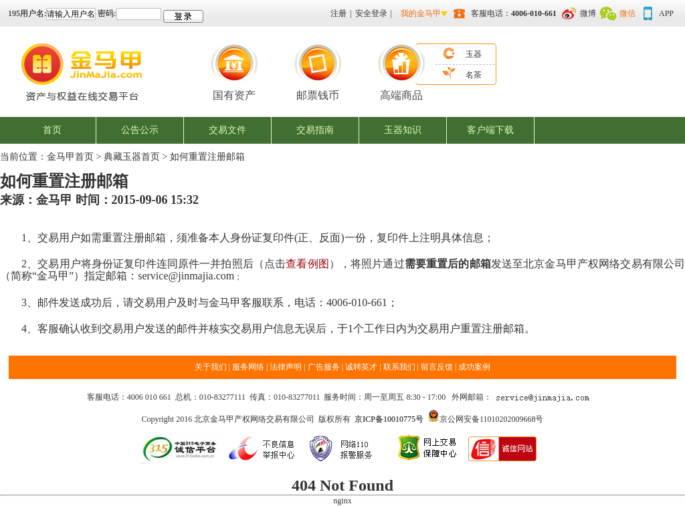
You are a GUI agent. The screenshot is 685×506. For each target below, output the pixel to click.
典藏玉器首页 (132, 157)
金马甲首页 (70, 157)
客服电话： (514, 13)
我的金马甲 (421, 13)
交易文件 (227, 130)
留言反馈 (437, 367)
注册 (338, 13)
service (153, 275)
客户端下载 (490, 130)
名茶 (474, 75)
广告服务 (324, 367)
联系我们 (399, 367)
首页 (52, 130)
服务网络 (249, 367)
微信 (627, 13)
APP (666, 13)
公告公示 (140, 130)
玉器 (474, 54)
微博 (588, 13)
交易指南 (315, 130)
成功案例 (474, 367)
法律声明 (286, 367)
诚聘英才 (361, 367)
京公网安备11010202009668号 (491, 419)
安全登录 (371, 13)
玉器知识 (402, 130)
